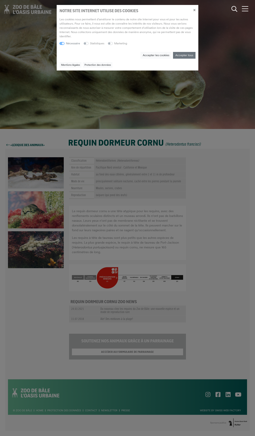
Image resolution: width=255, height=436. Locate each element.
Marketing (120, 43)
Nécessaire (73, 43)
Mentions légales (70, 64)
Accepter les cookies (156, 55)
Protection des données (97, 64)
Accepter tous (184, 55)
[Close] (194, 10)
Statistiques (97, 43)
